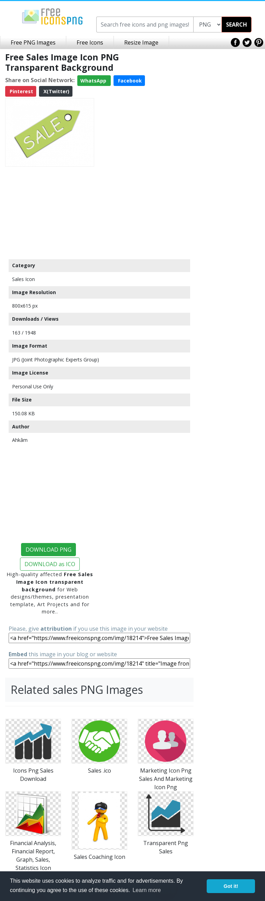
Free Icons (90, 42)
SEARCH (236, 24)
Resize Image (141, 42)
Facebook (129, 80)
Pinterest (20, 91)
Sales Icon (23, 279)
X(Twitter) (55, 91)
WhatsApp (94, 80)
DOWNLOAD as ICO (49, 564)
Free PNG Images (33, 42)
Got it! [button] (231, 886)
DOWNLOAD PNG (48, 549)
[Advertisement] (49, 212)
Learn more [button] (146, 890)
